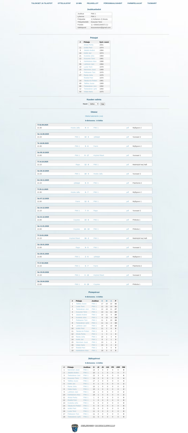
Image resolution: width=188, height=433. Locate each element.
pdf (127, 128)
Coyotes (76, 220)
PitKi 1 (96, 128)
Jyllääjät (97, 137)
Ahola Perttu (88, 45)
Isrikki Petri (88, 48)
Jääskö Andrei (89, 50)
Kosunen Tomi (89, 59)
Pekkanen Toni (89, 72)
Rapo (78, 165)
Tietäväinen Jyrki (90, 89)
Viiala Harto (88, 92)
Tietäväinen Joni (90, 86)
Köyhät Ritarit (99, 155)
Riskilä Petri (88, 78)
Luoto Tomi (88, 67)
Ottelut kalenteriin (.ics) (94, 116)
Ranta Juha (88, 75)
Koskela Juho (89, 56)
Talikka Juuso (89, 83)
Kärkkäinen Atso (90, 61)
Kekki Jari (87, 53)
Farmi (96, 146)
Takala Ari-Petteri (90, 81)
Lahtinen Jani (89, 64)
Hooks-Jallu (75, 128)
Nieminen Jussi (90, 70)
